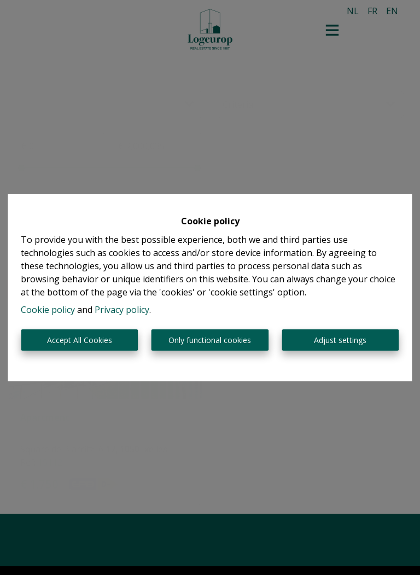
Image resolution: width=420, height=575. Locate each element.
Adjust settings (340, 340)
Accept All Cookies (79, 340)
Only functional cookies (209, 340)
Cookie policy (48, 310)
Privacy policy (122, 310)
